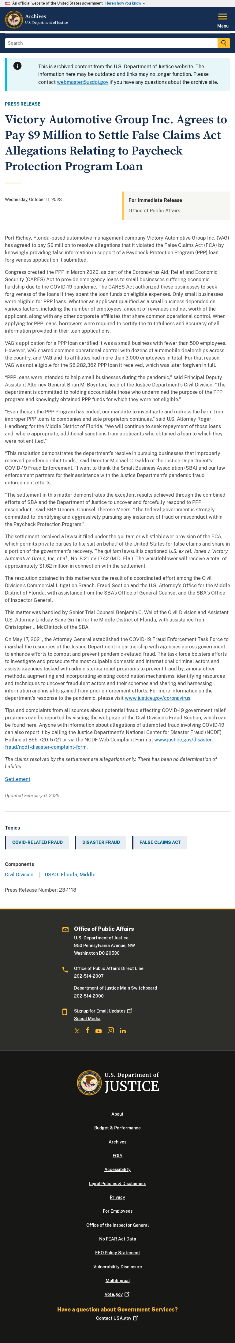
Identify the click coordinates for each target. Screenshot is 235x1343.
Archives (117, 1142)
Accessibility (117, 1169)
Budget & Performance (117, 1127)
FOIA (117, 1155)
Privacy (117, 1197)
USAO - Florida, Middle (70, 875)
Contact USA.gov (117, 1318)
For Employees (117, 1211)
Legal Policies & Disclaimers (117, 1183)
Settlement (17, 779)
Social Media (87, 1018)
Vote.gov (118, 1294)
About (117, 1114)
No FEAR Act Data (117, 1239)
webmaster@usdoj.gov (82, 82)
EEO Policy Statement (117, 1252)
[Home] (37, 27)
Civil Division (20, 875)
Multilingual (118, 1280)
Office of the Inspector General (117, 1225)
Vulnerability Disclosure (117, 1266)
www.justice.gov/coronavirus (157, 698)
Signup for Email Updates (103, 1011)
